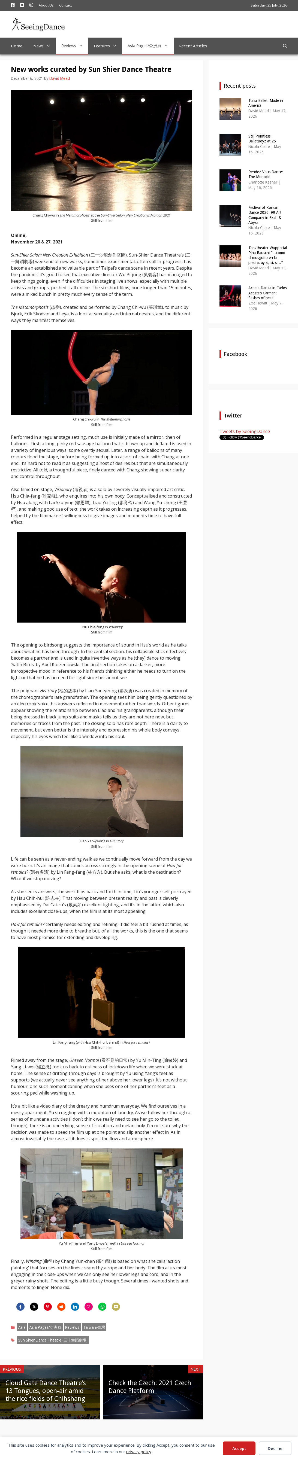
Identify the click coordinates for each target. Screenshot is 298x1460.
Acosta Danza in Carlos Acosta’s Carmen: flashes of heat (267, 293)
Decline (275, 1448)
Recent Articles (193, 46)
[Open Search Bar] (285, 46)
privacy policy (138, 1451)
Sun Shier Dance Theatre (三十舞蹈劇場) (53, 1340)
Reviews (74, 46)
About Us (46, 5)
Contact (65, 5)
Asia (22, 1327)
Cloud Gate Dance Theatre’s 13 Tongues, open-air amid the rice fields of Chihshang (45, 1391)
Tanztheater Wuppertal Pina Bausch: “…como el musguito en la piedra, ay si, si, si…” (267, 255)
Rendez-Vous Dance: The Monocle (265, 174)
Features (108, 46)
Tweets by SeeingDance (244, 431)
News (44, 46)
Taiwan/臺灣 (94, 1327)
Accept (239, 1448)
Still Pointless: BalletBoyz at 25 (262, 138)
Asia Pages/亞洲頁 (151, 46)
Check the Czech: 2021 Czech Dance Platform (150, 1387)
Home (16, 46)
